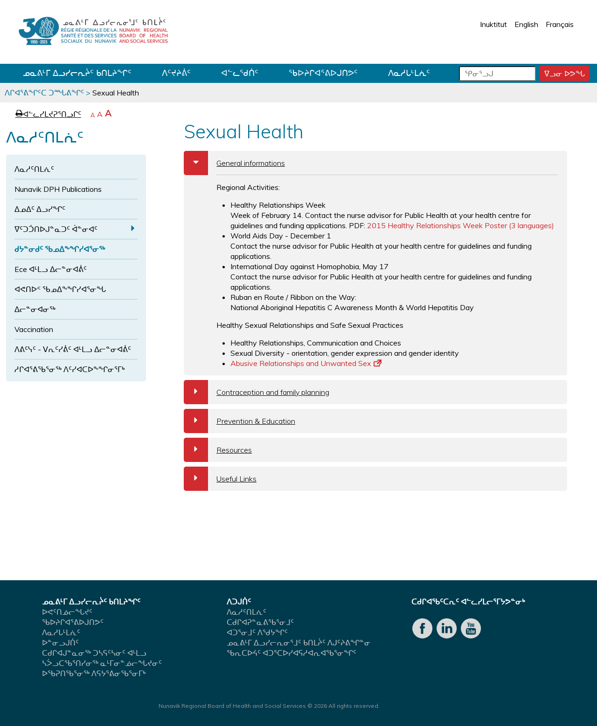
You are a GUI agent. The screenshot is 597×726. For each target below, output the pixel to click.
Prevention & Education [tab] (239, 421)
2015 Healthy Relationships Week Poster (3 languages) (460, 225)
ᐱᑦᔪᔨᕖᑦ (176, 73)
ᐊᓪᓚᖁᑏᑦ (239, 73)
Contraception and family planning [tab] (256, 392)
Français (560, 24)
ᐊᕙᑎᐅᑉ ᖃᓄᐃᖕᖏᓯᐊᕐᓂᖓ (60, 289)
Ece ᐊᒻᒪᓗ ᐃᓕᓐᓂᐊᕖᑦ (50, 269)
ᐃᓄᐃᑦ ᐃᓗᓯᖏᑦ (39, 209)
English (526, 24)
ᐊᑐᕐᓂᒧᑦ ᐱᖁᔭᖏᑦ (257, 632)
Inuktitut (493, 24)
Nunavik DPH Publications (58, 189)
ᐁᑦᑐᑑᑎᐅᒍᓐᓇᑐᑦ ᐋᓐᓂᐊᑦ (55, 229)
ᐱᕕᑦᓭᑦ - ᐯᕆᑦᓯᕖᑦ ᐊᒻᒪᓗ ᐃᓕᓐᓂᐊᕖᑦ (72, 349)
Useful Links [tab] (220, 479)
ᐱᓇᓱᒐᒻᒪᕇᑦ (409, 73)
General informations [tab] (234, 163)
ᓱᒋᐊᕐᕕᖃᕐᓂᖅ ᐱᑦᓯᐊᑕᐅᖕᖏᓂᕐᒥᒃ (69, 369)
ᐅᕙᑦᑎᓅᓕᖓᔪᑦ (67, 612)
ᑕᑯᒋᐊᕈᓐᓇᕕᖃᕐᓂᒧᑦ (260, 622)
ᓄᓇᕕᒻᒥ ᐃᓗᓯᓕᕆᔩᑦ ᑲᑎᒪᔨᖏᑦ (77, 73)
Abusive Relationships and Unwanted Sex (306, 363)
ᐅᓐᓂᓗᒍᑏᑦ (60, 642)
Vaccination (33, 329)
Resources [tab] (218, 450)
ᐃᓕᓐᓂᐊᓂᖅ (35, 309)
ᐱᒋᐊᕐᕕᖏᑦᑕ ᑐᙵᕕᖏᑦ (44, 92)
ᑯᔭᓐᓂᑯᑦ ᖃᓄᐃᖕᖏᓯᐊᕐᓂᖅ (59, 249)
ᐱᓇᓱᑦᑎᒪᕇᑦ (34, 169)
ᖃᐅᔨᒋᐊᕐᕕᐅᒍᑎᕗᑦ (323, 73)
